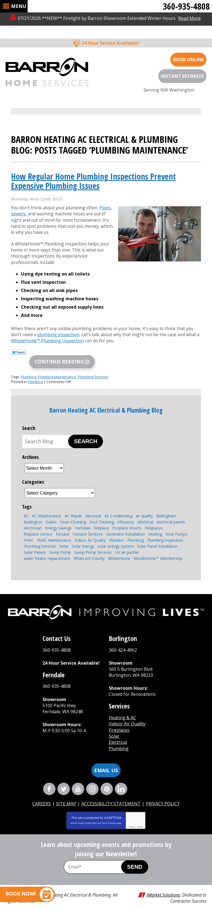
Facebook (49, 780)
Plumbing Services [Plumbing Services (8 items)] (40, 536)
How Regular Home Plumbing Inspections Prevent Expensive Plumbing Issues (93, 169)
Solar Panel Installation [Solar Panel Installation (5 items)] (157, 536)
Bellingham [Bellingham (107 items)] (166, 506)
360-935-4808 (186, 6)
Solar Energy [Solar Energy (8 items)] (83, 536)
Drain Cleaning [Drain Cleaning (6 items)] (73, 512)
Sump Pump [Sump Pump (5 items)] (60, 543)
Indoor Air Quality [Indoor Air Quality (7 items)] (90, 530)
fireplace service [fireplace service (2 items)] (38, 524)
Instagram (92, 780)
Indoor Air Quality (127, 715)
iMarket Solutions (163, 886)
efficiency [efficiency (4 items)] (125, 512)
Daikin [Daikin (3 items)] (51, 512)
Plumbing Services (93, 367)
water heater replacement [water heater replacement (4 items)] (47, 549)
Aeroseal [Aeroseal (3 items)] (93, 506)
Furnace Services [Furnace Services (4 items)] (88, 524)
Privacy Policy (91, 814)
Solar (114, 727)
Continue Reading (59, 352)
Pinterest (106, 780)
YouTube (78, 780)
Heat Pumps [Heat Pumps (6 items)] (176, 524)
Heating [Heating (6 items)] (155, 524)
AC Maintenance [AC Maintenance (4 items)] (46, 506)
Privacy (132, 818)
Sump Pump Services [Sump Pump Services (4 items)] (93, 543)
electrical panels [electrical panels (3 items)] (171, 512)
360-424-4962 (123, 640)
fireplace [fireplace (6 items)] (101, 518)
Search (85, 432)
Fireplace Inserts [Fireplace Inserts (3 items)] (127, 518)
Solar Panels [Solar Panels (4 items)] (35, 543)
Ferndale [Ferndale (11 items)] (83, 518)
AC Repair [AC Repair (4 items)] (73, 506)
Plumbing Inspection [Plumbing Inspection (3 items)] (165, 530)
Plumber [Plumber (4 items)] (116, 530)
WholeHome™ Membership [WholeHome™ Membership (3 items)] (158, 549)
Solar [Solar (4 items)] (63, 536)
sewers (18, 203)
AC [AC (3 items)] (26, 506)
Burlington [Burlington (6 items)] (33, 512)
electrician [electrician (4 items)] (33, 518)
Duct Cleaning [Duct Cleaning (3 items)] (101, 512)
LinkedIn (121, 780)
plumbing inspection (59, 325)
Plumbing (28, 367)
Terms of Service (109, 814)
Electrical (118, 733)
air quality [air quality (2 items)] (144, 506)
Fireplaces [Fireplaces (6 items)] (154, 518)
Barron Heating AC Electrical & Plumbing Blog (106, 400)
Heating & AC (122, 708)
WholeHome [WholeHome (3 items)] (119, 549)
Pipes (107, 196)
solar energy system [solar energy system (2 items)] (115, 536)
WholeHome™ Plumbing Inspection (51, 331)
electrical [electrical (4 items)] (145, 512)
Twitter (63, 780)
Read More (189, 18)
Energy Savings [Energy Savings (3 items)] (58, 518)
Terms (139, 818)
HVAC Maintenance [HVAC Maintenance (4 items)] (54, 530)
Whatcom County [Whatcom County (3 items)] (89, 549)
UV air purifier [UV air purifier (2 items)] (127, 543)
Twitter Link (18, 343)
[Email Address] (98, 858)
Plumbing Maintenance (57, 367)
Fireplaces (119, 721)
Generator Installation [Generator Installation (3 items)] (125, 524)
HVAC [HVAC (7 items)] (29, 530)
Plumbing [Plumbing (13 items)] (135, 530)
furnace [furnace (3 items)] (62, 524)
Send (134, 858)
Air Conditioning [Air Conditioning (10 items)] (118, 506)
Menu (18, 6)
